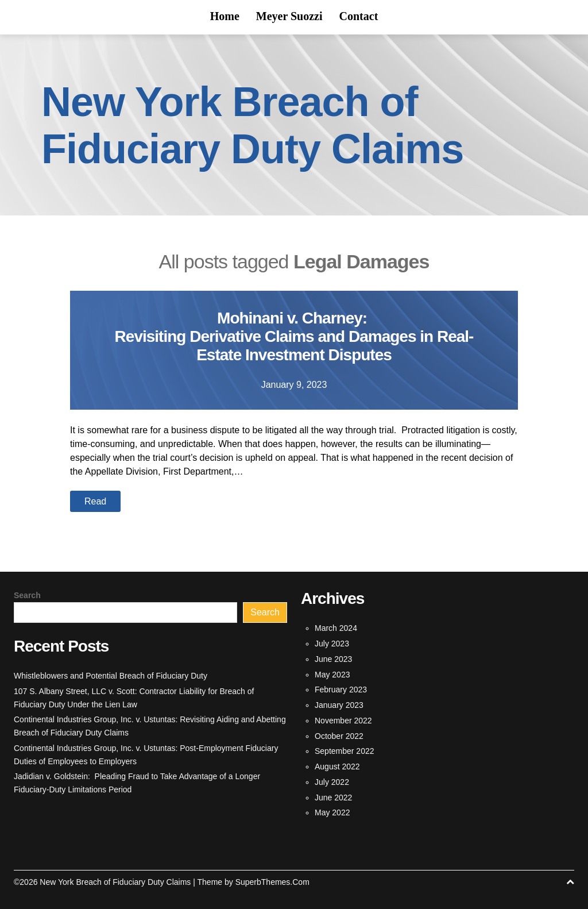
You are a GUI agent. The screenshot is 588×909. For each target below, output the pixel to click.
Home (224, 16)
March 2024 (336, 628)
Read (95, 501)
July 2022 (332, 782)
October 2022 (339, 736)
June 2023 (333, 659)
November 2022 (343, 720)
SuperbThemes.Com (272, 882)
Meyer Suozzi (289, 16)
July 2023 (332, 643)
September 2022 (344, 751)
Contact (358, 16)
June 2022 (333, 797)
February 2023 (341, 689)
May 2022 (332, 812)
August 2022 (337, 766)
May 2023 (332, 674)
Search (27, 595)
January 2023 (339, 705)
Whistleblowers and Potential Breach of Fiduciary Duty (110, 675)
